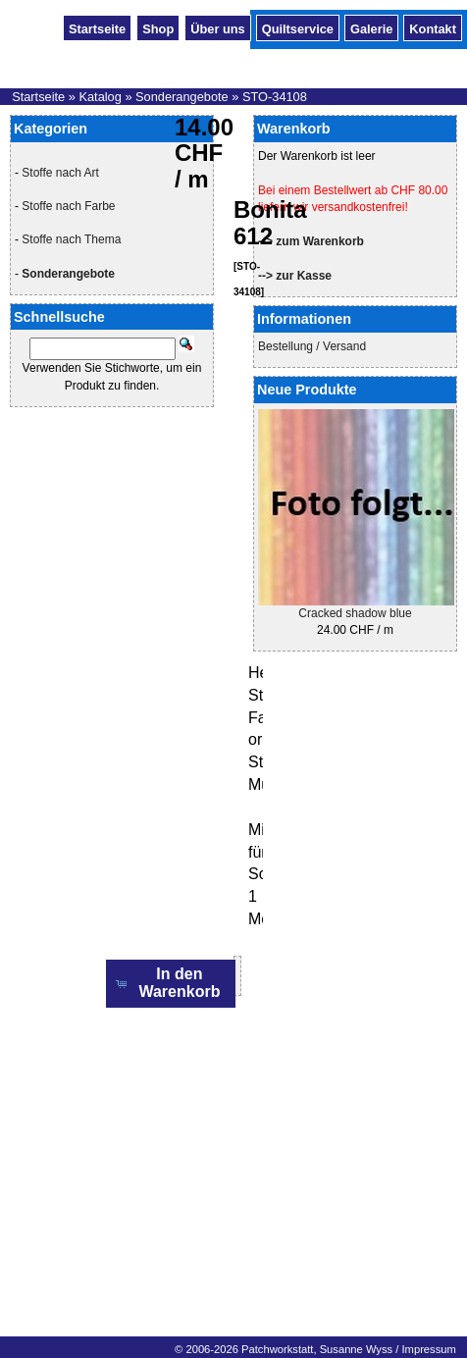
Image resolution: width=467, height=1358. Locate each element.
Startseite (97, 27)
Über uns (217, 27)
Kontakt (432, 27)
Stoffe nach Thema (71, 239)
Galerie (371, 27)
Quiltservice (298, 27)
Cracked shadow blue (354, 613)
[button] (171, 984)
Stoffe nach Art (60, 173)
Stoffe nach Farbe (68, 206)
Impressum (428, 1349)
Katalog (99, 96)
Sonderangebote (182, 96)
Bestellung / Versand (312, 346)
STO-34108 (274, 96)
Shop (158, 27)
